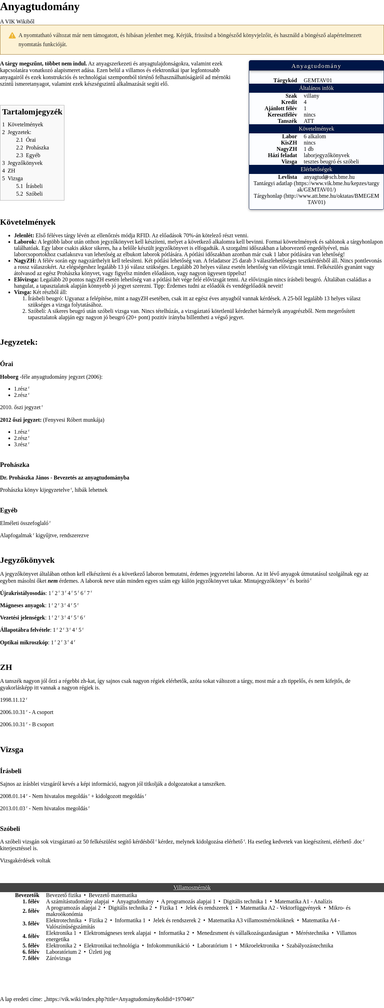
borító (302, 581)
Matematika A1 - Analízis (304, 901)
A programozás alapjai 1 (188, 901)
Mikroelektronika (259, 945)
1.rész (20, 389)
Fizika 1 (169, 908)
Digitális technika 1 (245, 901)
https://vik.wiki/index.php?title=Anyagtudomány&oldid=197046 (118, 999)
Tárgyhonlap (268, 196)
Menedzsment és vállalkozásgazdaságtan (242, 933)
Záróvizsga (58, 958)
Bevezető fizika (63, 895)
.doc (357, 842)
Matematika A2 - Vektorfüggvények (280, 908)
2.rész (20, 395)
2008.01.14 (12, 796)
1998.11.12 (12, 700)
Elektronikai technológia (111, 945)
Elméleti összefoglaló (24, 523)
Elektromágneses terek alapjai (117, 933)
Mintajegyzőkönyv (265, 581)
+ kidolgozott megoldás (117, 796)
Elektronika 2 (61, 945)
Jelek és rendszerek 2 (177, 920)
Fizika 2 (98, 920)
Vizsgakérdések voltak (25, 860)
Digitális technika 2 (130, 908)
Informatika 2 (174, 933)
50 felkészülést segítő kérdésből (118, 842)
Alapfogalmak (16, 535)
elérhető (234, 842)
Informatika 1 (130, 920)
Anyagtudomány (135, 901)
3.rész (20, 445)
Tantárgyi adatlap (272, 183)
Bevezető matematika (113, 895)
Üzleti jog (100, 952)
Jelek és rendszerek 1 (209, 908)
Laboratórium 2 (63, 952)
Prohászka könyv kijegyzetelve (35, 490)
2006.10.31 (12, 712)
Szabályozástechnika (310, 945)
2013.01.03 (12, 808)
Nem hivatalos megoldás (60, 796)
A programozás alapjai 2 (73, 908)
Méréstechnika (312, 933)
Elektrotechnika (64, 920)
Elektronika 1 (61, 933)
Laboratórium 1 (214, 945)
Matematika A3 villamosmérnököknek (251, 920)
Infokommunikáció (168, 945)
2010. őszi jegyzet (20, 407)
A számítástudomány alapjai (77, 901)
